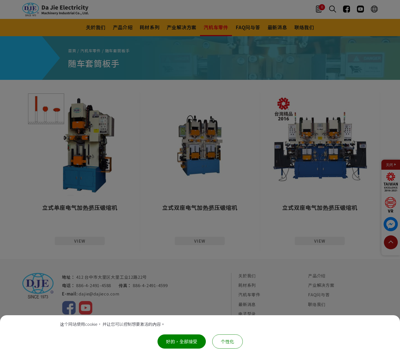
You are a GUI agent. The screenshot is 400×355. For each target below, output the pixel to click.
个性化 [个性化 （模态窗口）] (227, 341)
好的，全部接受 (181, 341)
